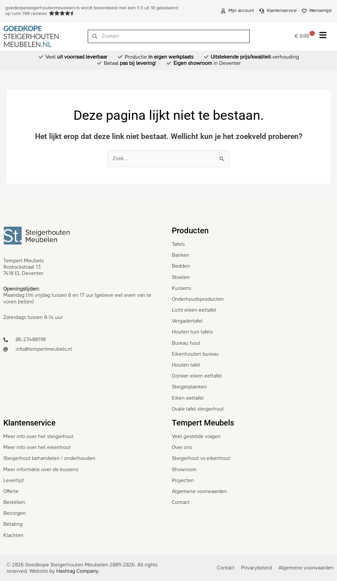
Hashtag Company (77, 571)
